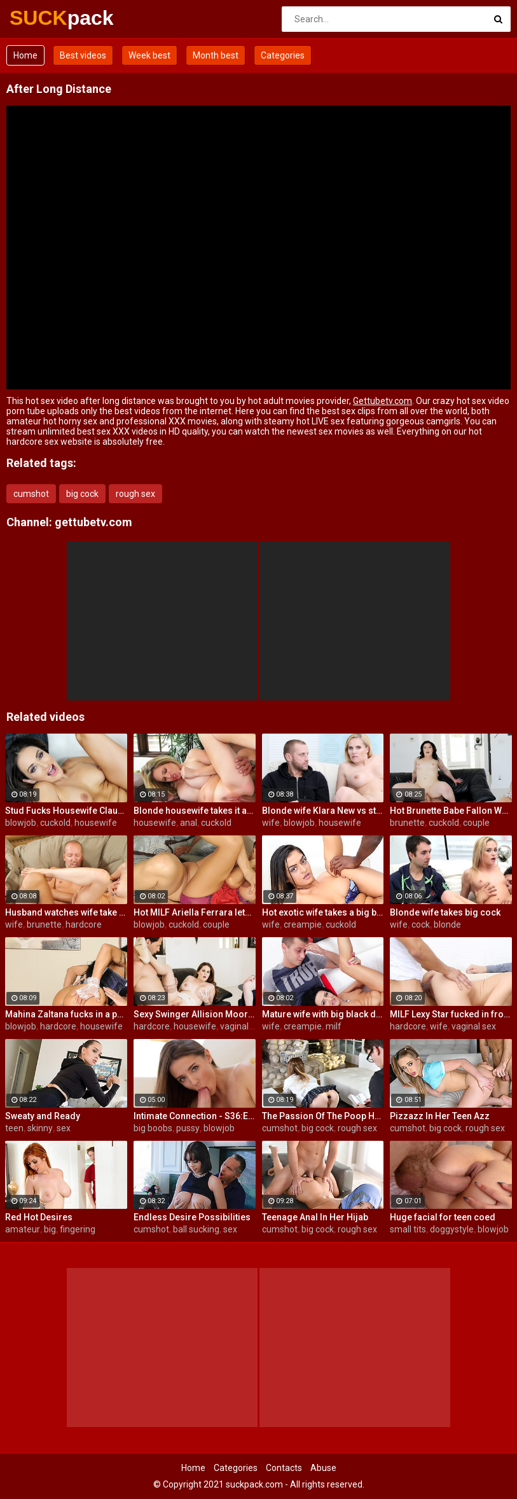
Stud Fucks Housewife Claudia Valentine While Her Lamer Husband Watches (66, 810)
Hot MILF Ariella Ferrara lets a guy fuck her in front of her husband (195, 912)
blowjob (20, 823)
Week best (149, 55)
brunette (407, 823)
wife (271, 823)
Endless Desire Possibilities (192, 1217)
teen (14, 1128)
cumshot (31, 494)
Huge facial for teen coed (442, 1217)
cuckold (55, 823)
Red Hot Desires (38, 1217)
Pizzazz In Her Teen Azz (440, 1116)
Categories (283, 55)
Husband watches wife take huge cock (66, 912)
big (50, 1229)
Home (25, 55)
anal (188, 823)
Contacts (284, 1468)
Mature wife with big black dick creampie (323, 1014)
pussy (188, 1128)
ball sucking (196, 1229)
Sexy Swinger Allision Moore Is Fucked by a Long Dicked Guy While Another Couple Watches (195, 1014)
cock (420, 924)
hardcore (83, 924)
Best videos (83, 55)
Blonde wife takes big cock (445, 912)
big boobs (153, 1128)
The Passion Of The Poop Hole (323, 1116)
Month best (215, 55)
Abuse (323, 1468)
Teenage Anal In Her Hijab (315, 1217)
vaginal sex (242, 1026)
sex (64, 1128)
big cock (82, 494)
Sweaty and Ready (42, 1116)
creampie (303, 924)
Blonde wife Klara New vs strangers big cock (323, 810)
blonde (447, 924)
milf (333, 1026)
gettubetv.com (93, 522)
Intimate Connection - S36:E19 (195, 1116)
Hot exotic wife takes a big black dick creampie (323, 912)
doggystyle (452, 1229)
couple (476, 823)
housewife (95, 823)
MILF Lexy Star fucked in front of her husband (451, 1014)
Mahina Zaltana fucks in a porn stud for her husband (66, 1014)
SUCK (43, 17)
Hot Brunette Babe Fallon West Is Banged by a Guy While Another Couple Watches (451, 810)
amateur (22, 1229)
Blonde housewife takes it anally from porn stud (195, 810)
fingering (77, 1229)
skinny (40, 1128)
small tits (408, 1229)
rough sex (135, 494)
